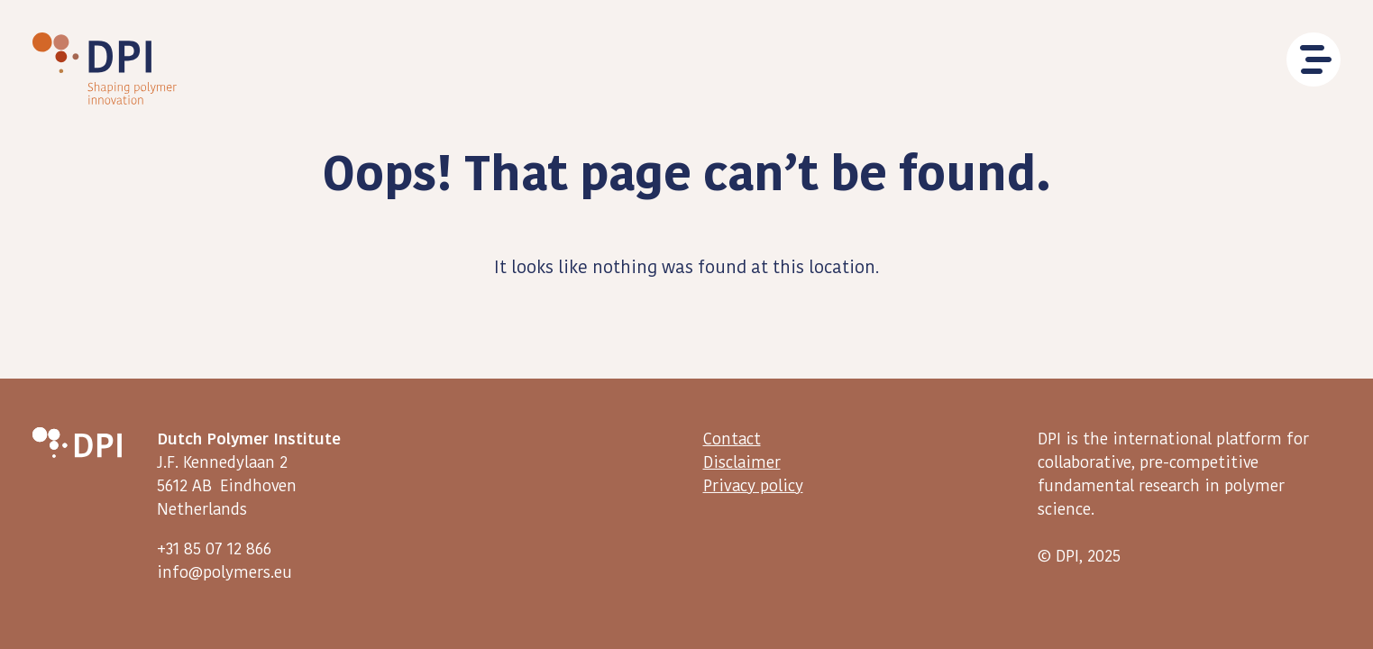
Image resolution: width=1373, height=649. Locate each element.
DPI (104, 68)
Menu (1313, 59)
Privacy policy (753, 486)
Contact (732, 438)
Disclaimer (742, 462)
